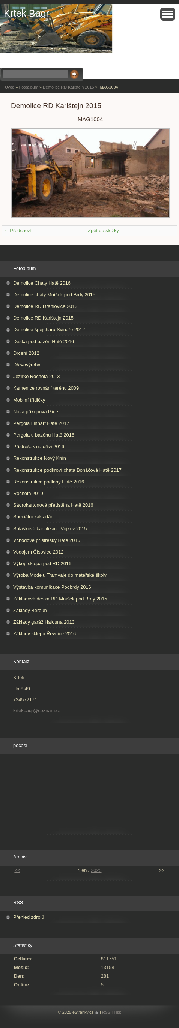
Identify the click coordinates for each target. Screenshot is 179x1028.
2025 (96, 870)
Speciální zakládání (34, 516)
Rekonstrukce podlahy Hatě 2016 (48, 482)
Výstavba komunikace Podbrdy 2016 (52, 587)
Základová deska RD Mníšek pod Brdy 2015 (60, 599)
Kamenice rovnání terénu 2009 (46, 388)
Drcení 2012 (26, 353)
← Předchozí (18, 230)
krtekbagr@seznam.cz (37, 710)
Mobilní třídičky (29, 400)
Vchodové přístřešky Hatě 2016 (46, 540)
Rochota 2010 (28, 493)
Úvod (9, 87)
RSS (106, 1012)
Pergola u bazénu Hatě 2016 (43, 435)
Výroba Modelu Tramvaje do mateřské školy (60, 575)
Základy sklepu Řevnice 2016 (44, 633)
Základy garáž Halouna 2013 (44, 622)
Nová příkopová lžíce (35, 411)
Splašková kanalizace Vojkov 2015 (50, 528)
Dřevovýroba (27, 365)
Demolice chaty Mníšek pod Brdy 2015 (54, 294)
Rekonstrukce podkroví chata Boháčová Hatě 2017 (67, 470)
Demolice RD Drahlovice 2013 (45, 306)
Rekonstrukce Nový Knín (39, 458)
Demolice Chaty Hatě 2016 (42, 283)
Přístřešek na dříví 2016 (38, 446)
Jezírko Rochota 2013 (36, 376)
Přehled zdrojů (28, 917)
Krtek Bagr (26, 13)
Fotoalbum (28, 87)
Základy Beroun (30, 610)
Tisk (117, 1012)
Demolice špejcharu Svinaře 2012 (49, 329)
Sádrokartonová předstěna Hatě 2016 (53, 505)
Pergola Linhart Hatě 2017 (41, 423)
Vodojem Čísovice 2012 (38, 552)
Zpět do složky (103, 230)
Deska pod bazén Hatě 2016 (43, 341)
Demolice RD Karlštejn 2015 (68, 87)
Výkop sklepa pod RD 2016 (42, 563)
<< (17, 870)
